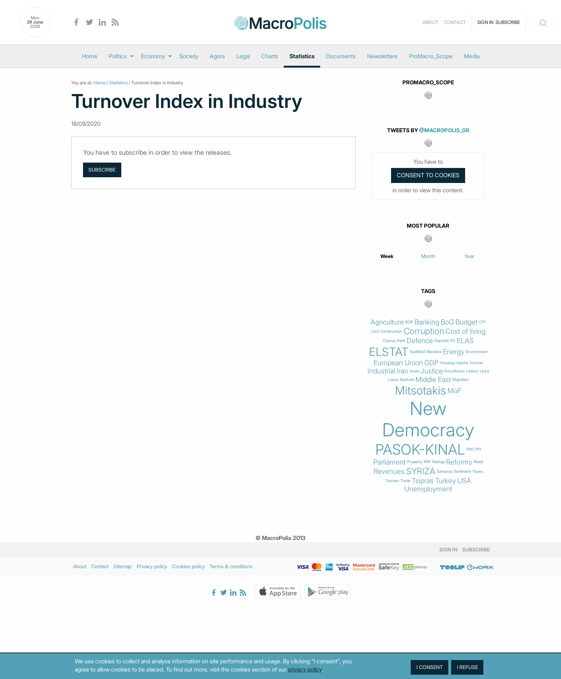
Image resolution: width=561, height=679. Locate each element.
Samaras (444, 471)
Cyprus (389, 340)
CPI (482, 322)
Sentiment (462, 471)
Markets (407, 379)
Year (469, 256)
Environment (476, 352)
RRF (427, 462)
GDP (431, 363)
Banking (427, 322)
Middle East (433, 380)
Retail (478, 462)
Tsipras (423, 481)
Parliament (389, 462)
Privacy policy (152, 566)
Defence (419, 341)
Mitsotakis (420, 390)
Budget (466, 322)
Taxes (477, 471)
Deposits (441, 340)
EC (452, 340)
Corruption (424, 331)
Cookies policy (188, 566)
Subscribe (508, 22)
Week (387, 256)
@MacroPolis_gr (444, 130)
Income (476, 363)
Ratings (438, 462)
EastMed (417, 352)
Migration (461, 379)
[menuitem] (89, 56)
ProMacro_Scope (431, 56)
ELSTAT (389, 352)
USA (464, 481)
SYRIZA (420, 471)
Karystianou (454, 371)
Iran (402, 371)
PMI (470, 449)
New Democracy (428, 419)
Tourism (392, 481)
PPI (478, 449)
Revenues (389, 471)
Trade (405, 481)
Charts (269, 56)
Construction (391, 331)
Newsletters (382, 56)
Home (89, 56)
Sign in (485, 22)
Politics (118, 56)
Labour (472, 371)
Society (188, 56)
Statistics (301, 56)
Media (471, 56)
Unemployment (428, 489)
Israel (414, 371)
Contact (455, 22)
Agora (217, 56)
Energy (453, 352)
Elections (434, 352)
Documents (341, 56)
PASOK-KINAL (420, 449)
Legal (243, 56)
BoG (447, 322)
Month (428, 256)
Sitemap (122, 566)
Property (414, 462)
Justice (431, 371)
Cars (375, 331)
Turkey (445, 481)
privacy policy (305, 669)
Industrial (381, 371)
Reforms (459, 462)
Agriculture (387, 322)
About (430, 22)
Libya (484, 371)
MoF (455, 391)
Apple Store (278, 591)
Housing (447, 363)
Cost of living (465, 331)
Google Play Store (327, 591)
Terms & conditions (231, 566)
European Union (398, 363)
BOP (409, 322)
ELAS (465, 341)
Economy (153, 56)
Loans (393, 379)
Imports (461, 363)
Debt (401, 340)
